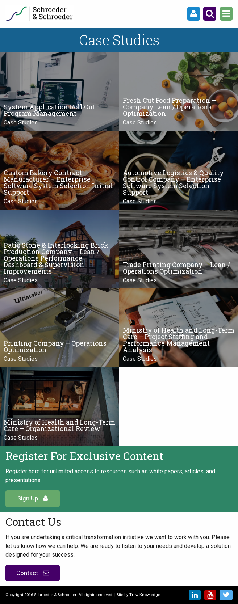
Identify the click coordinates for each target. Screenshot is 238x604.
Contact (32, 572)
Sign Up (32, 498)
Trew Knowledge (144, 594)
